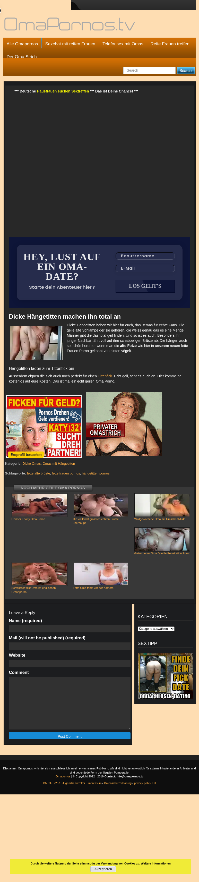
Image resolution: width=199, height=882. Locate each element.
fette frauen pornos (66, 474)
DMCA (47, 783)
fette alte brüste (38, 474)
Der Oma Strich (22, 56)
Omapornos (63, 776)
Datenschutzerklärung (118, 783)
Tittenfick (105, 377)
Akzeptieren (103, 869)
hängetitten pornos (96, 474)
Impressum (94, 783)
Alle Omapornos (22, 43)
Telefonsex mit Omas (122, 43)
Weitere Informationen (156, 863)
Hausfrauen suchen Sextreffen (63, 91)
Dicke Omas (31, 464)
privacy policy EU (145, 783)
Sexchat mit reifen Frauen (70, 43)
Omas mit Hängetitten (58, 464)
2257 (57, 783)
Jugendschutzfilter (73, 783)
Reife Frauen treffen (170, 43)
